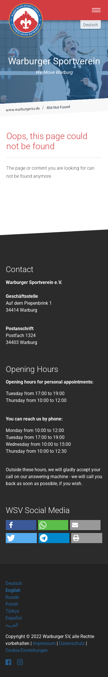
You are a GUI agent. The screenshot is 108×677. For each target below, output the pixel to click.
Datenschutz (72, 643)
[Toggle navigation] (96, 10)
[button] (21, 525)
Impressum (44, 643)
